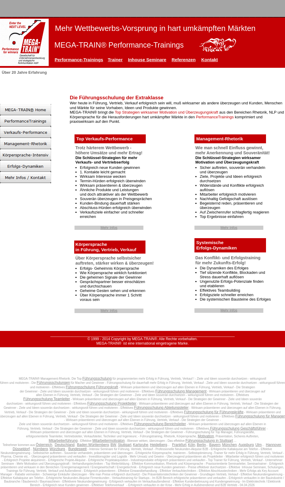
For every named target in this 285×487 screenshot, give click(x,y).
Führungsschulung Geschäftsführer (237, 428)
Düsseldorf (21, 449)
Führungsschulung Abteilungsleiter (161, 408)
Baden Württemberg (93, 445)
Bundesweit (77, 449)
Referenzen (184, 59)
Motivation (206, 436)
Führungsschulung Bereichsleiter (160, 424)
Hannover (273, 445)
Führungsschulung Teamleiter (46, 399)
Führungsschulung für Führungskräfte (213, 412)
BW (113, 445)
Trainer (115, 59)
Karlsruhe (140, 445)
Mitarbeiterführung (63, 441)
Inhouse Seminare (147, 59)
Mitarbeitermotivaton (108, 441)
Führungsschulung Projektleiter (111, 403)
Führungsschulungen (53, 383)
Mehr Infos (109, 228)
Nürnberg (40, 449)
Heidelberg (158, 445)
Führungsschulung (97, 378)
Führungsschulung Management (180, 391)
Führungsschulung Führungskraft (92, 387)
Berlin (201, 445)
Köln (191, 445)
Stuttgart (124, 445)
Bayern (215, 445)
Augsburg (246, 445)
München (229, 445)
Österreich (44, 445)
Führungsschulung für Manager (260, 416)
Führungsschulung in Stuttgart (209, 441)
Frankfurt (179, 445)
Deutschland (65, 445)
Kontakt (209, 59)
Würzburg (57, 449)
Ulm (258, 445)
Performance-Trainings (79, 59)
